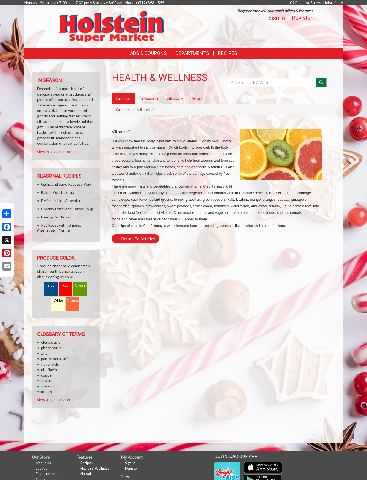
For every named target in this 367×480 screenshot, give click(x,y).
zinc (44, 353)
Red (65, 285)
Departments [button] (192, 53)
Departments (46, 474)
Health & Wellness (94, 468)
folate (46, 380)
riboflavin (49, 369)
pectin (46, 391)
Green (80, 285)
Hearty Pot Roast (56, 217)
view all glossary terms (56, 399)
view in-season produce (57, 151)
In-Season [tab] (148, 98)
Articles (123, 109)
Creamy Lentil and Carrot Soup (67, 208)
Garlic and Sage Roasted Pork (66, 184)
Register (302, 17)
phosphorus (51, 347)
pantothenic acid (55, 358)
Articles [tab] (123, 98)
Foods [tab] (197, 98)
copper (47, 375)
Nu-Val (85, 474)
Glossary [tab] (175, 98)
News (125, 476)
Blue (51, 285)
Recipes (227, 53)
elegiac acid (51, 342)
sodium (47, 386)
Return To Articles (135, 238)
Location (42, 468)
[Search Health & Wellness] (272, 82)
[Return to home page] (112, 26)
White (58, 300)
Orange (73, 300)
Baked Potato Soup (57, 192)
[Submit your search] (321, 82)
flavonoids (50, 364)
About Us (43, 463)
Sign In (277, 17)
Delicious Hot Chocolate (62, 200)
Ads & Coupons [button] (148, 53)
